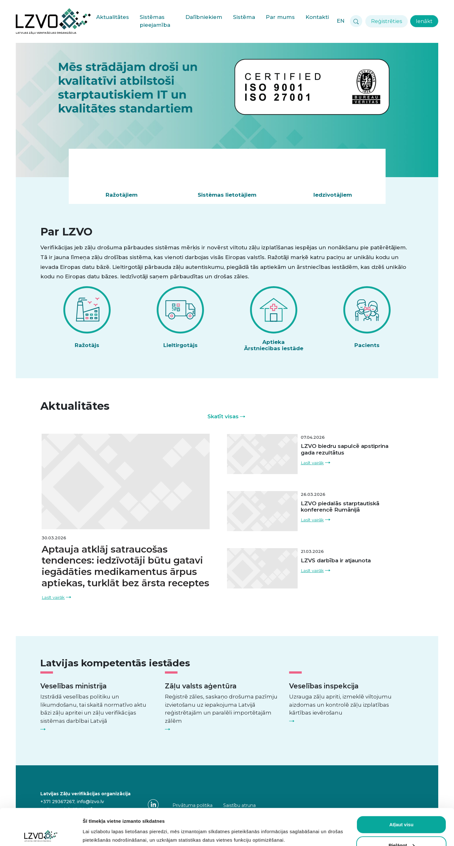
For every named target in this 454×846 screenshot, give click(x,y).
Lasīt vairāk (53, 597)
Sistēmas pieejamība (155, 21)
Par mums (280, 17)
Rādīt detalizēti (99, 829)
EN (341, 21)
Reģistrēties (386, 21)
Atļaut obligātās (401, 829)
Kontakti (317, 17)
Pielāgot (402, 808)
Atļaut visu (401, 788)
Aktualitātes (112, 17)
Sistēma (244, 17)
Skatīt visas (223, 416)
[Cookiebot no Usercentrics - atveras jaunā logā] (40, 833)
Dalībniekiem (203, 17)
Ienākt (424, 21)
